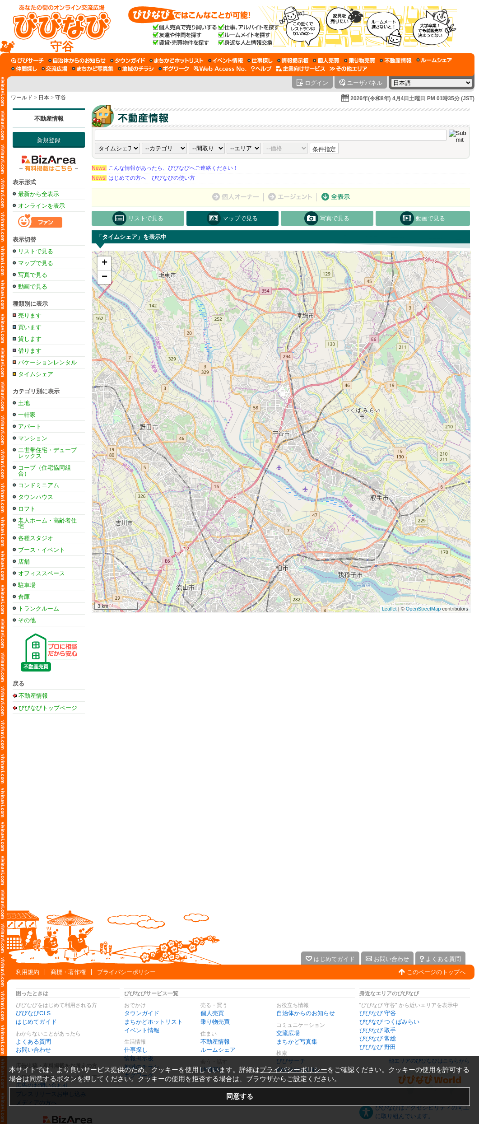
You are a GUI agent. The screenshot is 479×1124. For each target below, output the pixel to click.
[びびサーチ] (27, 60)
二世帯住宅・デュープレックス (47, 453)
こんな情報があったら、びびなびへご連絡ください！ (165, 168)
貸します (30, 339)
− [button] (104, 277)
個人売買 (212, 1013)
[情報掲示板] (292, 60)
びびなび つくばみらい (389, 1021)
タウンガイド (141, 1013)
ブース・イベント (41, 550)
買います (30, 327)
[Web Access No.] (220, 68)
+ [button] (104, 263)
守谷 (60, 97)
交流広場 (288, 1033)
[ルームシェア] (434, 60)
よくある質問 (33, 1041)
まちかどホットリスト (153, 1021)
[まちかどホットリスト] (176, 60)
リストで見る (35, 251)
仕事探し (136, 1049)
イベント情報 (141, 1030)
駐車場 (27, 585)
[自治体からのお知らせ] (77, 60)
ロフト (27, 509)
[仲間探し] (24, 68)
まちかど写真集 (296, 1041)
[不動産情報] (396, 60)
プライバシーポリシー (126, 972)
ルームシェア (218, 1049)
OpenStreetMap (423, 608)
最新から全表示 (38, 194)
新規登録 (48, 140)
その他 (27, 620)
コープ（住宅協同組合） (44, 470)
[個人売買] (326, 60)
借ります (30, 351)
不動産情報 (49, 118)
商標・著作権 (68, 972)
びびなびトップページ (48, 707)
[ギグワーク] (173, 68)
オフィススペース (41, 573)
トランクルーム (38, 608)
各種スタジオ (35, 538)
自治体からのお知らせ (305, 1013)
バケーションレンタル (47, 362)
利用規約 (27, 972)
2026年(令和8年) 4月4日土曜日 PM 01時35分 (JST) (412, 98)
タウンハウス (35, 497)
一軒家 (27, 415)
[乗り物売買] (359, 60)
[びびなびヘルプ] (261, 68)
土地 (24, 403)
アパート (30, 426)
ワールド (22, 97)
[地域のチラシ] (136, 68)
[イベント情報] (225, 60)
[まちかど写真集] (92, 68)
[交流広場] (54, 68)
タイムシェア (35, 374)
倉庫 (24, 597)
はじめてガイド (36, 1021)
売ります (30, 315)
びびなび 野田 (377, 1047)
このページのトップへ (436, 972)
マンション (32, 438)
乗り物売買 (215, 1021)
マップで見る (35, 263)
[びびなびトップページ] (57, 26)
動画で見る (32, 286)
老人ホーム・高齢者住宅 (47, 523)
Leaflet (389, 608)
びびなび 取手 (377, 1030)
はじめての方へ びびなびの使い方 (143, 178)
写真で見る (32, 275)
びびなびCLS (33, 1013)
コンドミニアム (38, 485)
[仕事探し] (260, 60)
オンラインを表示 (41, 206)
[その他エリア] (348, 68)
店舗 (24, 561)
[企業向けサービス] (300, 68)
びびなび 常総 (377, 1038)
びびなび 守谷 (377, 1013)
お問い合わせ (33, 1049)
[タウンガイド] (127, 60)
